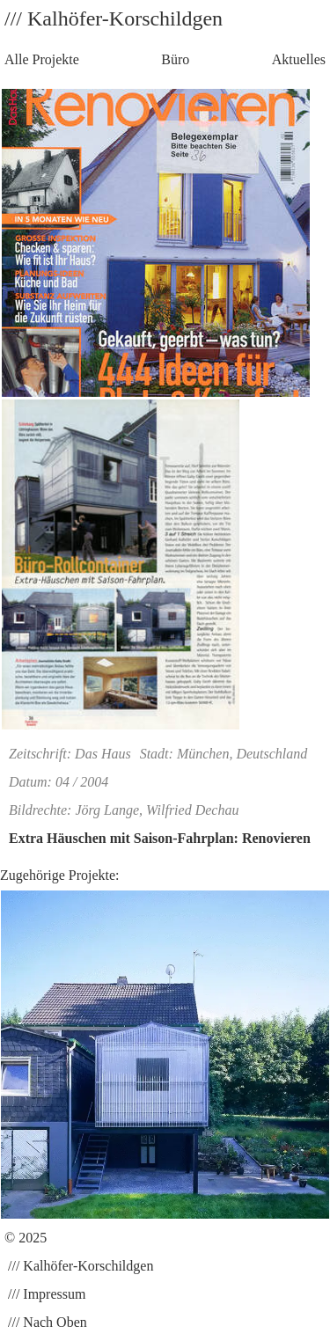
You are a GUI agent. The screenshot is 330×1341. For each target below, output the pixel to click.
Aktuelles (299, 59)
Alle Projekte (41, 59)
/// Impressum (44, 1293)
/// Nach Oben (45, 1322)
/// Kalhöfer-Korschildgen (78, 1265)
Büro (175, 59)
